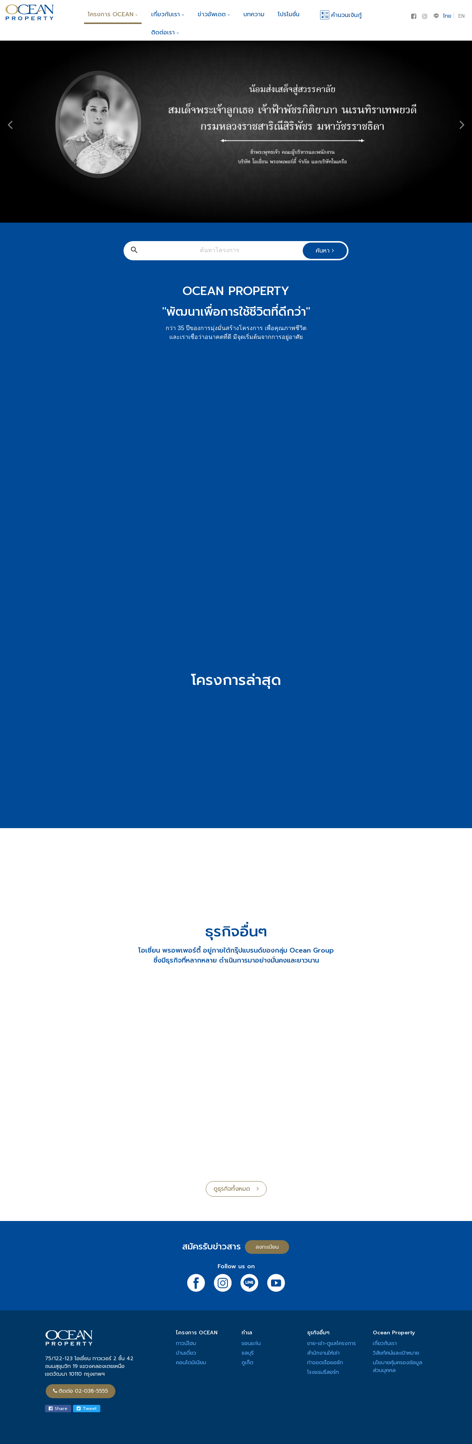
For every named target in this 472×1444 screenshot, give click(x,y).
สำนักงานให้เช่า (323, 1353)
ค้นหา (325, 250)
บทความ (253, 14)
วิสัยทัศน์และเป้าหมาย (396, 1353)
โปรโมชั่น (288, 14)
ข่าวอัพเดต (214, 14)
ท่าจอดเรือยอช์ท (325, 1362)
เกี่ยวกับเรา (167, 14)
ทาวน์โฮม (186, 1343)
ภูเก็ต (247, 1362)
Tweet (87, 1408)
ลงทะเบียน (267, 1247)
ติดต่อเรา (165, 32)
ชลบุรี (248, 1353)
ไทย (447, 16)
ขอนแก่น (251, 1343)
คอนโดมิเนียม (191, 1362)
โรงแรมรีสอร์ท (323, 1372)
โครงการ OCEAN (113, 14)
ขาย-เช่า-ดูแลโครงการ (331, 1343)
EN (461, 16)
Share (58, 1408)
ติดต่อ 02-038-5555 (80, 1391)
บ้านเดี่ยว (186, 1353)
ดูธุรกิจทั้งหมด (236, 1188)
